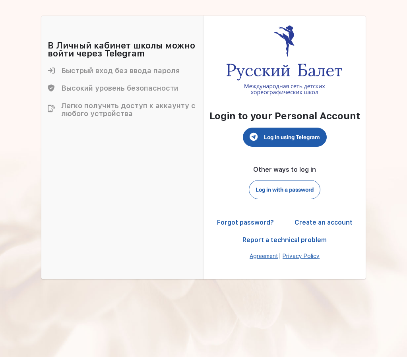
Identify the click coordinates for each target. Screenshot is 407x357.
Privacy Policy (301, 256)
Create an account (324, 222)
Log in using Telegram (285, 137)
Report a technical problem (284, 240)
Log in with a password (285, 189)
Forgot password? (245, 222)
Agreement (264, 256)
